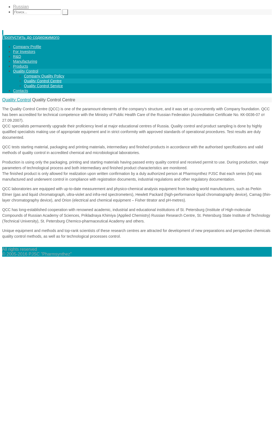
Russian (21, 6)
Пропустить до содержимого (31, 37)
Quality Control (16, 100)
